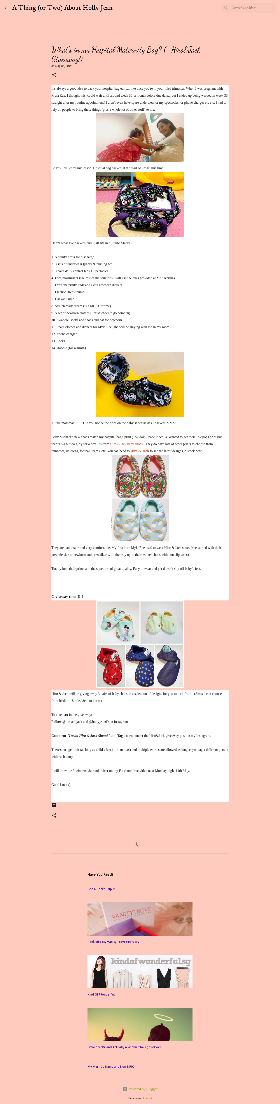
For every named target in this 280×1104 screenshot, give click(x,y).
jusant (149, 1098)
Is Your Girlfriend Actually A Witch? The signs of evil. (125, 1047)
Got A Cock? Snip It (101, 889)
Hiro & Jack (140, 451)
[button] (54, 75)
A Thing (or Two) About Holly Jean (62, 7)
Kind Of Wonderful (101, 994)
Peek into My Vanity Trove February (113, 942)
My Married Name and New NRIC (111, 1066)
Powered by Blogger (140, 1089)
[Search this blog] (253, 8)
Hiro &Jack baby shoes (127, 444)
